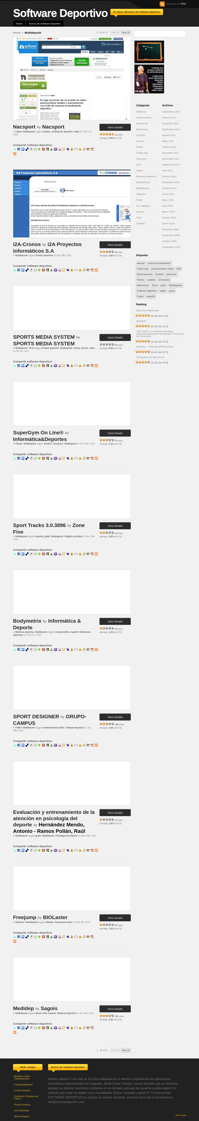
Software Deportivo (60, 13)
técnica (84, 348)
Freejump (24, 917)
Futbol (18, 131)
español (39, 536)
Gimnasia (141, 158)
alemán (141, 263)
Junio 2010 (168, 194)
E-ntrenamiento (22, 1090)
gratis (47, 536)
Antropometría (62, 632)
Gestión (47, 443)
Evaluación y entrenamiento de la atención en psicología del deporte (54, 818)
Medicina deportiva (24, 632)
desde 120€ (41, 1013)
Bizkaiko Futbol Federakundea (22, 1077)
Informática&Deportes (40, 439)
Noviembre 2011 (171, 158)
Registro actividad (73, 536)
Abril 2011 (167, 170)
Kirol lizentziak (21, 1110)
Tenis (31, 348)
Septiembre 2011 (171, 164)
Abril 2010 (167, 205)
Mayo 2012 (168, 141)
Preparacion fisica (63, 922)
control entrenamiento (159, 263)
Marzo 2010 (168, 211)
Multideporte (29, 131)
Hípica (139, 170)
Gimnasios (58, 443)
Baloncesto (142, 123)
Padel (139, 200)
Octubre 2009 (169, 241)
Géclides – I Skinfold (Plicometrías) (154, 346)
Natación (141, 194)
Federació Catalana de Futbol (26, 1097)
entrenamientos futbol (53, 727)
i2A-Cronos (27, 244)
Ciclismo (140, 135)
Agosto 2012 (168, 135)
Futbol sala (142, 153)
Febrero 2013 (169, 117)
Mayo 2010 (168, 200)
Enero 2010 (168, 223)
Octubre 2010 (169, 188)
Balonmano (142, 129)
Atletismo (19, 922)
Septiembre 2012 (171, 129)
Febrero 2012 (169, 147)
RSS (183, 3)
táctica (77, 348)
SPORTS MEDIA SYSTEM (44, 337)
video (76, 131)
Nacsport (24, 127)
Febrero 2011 (169, 176)
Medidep (23, 1008)
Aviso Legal (180, 1115)
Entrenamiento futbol (163, 268)
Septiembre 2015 (171, 111)
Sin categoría (143, 205)
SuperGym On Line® (38, 432)
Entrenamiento (144, 274)
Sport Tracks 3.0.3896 (39, 525)
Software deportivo (74, 727)
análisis (46, 131)
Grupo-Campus (22, 1104)
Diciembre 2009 (170, 229)
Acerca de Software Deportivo (45, 23)
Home (19, 23)
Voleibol (140, 223)
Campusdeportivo (23, 1084)
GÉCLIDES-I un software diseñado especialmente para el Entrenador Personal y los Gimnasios (160, 334)
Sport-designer (22, 1116)
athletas (49, 922)
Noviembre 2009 (171, 235)
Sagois (49, 1008)
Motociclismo (143, 182)
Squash (140, 211)
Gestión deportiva (44, 255)
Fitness (19, 443)
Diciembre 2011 (170, 153)
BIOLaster (55, 917)
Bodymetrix (27, 621)
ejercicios (171, 274)
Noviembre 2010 (171, 182)
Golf (138, 164)
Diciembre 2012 (170, 123)
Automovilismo (144, 117)
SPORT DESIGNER (36, 716)
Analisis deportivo (50, 348)
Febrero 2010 (169, 217)
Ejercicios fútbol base (147, 310)
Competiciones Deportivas (150, 357)
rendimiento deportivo (62, 131)
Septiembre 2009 (171, 247)
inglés (163, 290)
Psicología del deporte (66, 835)
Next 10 (126, 32)
